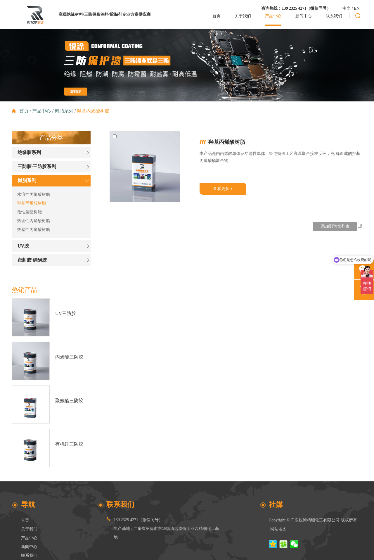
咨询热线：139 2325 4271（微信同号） (296, 8)
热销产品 (24, 289)
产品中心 (41, 110)
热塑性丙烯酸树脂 (33, 229)
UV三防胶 (65, 313)
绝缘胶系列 (29, 152)
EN (356, 8)
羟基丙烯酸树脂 (93, 110)
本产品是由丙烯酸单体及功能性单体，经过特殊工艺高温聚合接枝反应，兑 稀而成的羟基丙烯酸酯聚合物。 (280, 157)
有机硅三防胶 (69, 444)
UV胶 (23, 245)
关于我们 (29, 529)
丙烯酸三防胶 (69, 357)
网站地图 (278, 529)
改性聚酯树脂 (29, 212)
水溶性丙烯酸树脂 (33, 194)
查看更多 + (223, 188)
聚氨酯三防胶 (69, 400)
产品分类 (51, 137)
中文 (346, 8)
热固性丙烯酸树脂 (33, 221)
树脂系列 (64, 110)
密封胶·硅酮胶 (32, 259)
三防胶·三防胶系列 (37, 166)
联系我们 (29, 555)
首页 (24, 110)
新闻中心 (29, 547)
